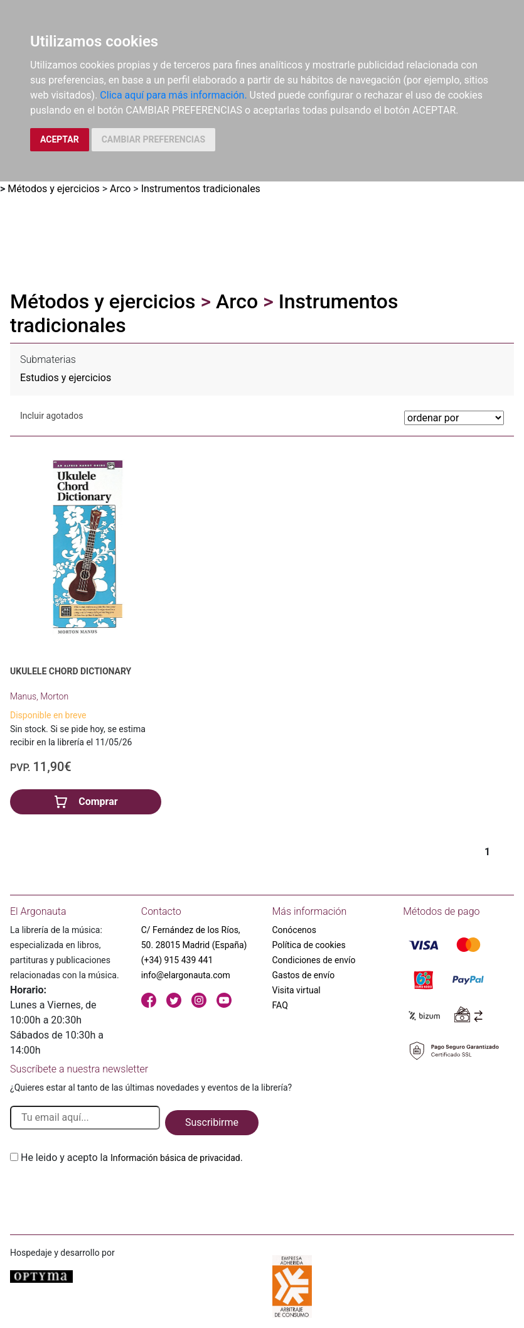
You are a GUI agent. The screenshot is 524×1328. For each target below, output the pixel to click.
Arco (120, 189)
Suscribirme (211, 1122)
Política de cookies (309, 945)
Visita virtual (296, 990)
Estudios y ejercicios (65, 378)
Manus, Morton (39, 696)
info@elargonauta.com (185, 975)
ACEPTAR (59, 139)
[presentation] (105, 1194)
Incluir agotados (51, 416)
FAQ (280, 1005)
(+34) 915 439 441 (177, 960)
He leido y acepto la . (132, 1157)
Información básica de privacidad (175, 1158)
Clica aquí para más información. (173, 95)
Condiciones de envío (314, 960)
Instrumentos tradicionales (200, 189)
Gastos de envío (303, 975)
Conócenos (294, 930)
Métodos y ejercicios (54, 189)
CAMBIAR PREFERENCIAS (153, 139)
